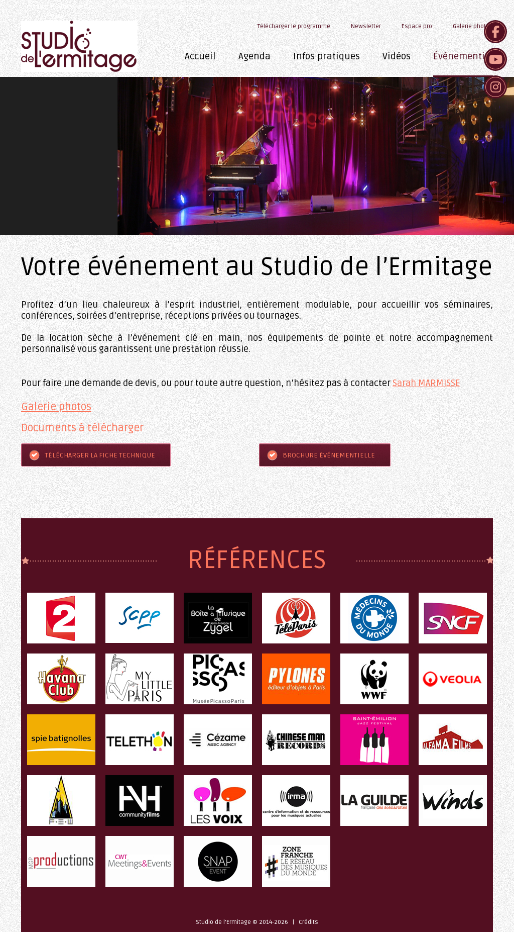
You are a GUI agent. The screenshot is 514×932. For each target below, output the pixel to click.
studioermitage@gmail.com (150, 7)
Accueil (200, 56)
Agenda (254, 56)
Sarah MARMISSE (426, 383)
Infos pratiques (326, 56)
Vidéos (396, 56)
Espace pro (417, 26)
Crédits (308, 922)
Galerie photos (473, 26)
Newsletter (366, 26)
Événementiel (463, 56)
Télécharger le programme (232, 7)
